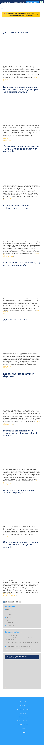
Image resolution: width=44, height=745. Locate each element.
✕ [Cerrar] (37, 14)
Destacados (9, 614)
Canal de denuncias (23, 724)
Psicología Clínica (8, 256)
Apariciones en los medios (12, 612)
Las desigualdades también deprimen (18, 375)
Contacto (23, 732)
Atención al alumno (18, 2)
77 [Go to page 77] (17, 602)
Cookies (23, 728)
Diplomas (23, 705)
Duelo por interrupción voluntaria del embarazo (17, 207)
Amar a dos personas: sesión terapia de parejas (19, 491)
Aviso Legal (23, 713)
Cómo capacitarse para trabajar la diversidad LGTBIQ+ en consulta (21, 544)
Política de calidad (23, 717)
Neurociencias (7, 140)
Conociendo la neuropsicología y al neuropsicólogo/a (21, 263)
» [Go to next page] (19, 602)
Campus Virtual (6, 2)
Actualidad (6, 595)
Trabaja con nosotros (23, 709)
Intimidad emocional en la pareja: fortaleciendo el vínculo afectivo (20, 433)
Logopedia (9, 620)
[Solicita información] (22, 672)
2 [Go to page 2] (6, 602)
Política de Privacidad (23, 721)
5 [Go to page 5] (13, 602)
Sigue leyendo (10, 198)
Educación (6, 81)
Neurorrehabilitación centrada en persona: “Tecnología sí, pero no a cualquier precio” (21, 89)
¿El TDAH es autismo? (15, 32)
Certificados (23, 701)
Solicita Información (32, 2)
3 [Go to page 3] (8, 602)
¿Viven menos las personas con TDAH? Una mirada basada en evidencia (21, 149)
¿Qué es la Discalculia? (16, 319)
